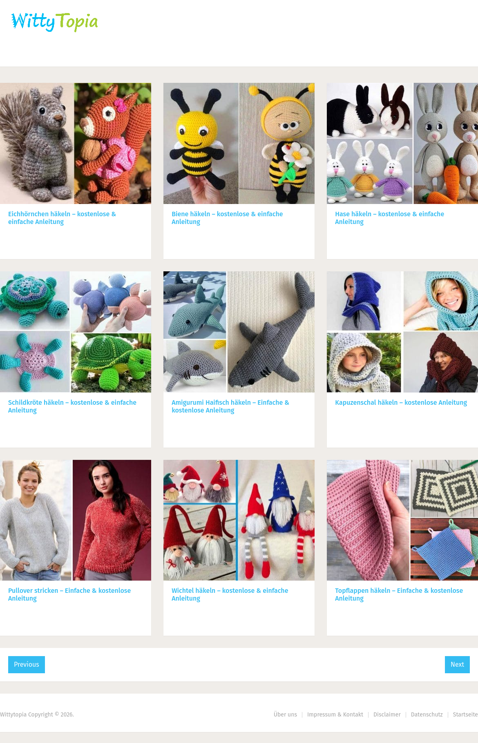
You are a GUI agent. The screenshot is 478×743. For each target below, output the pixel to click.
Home (21, 55)
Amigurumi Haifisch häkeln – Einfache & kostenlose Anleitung (230, 406)
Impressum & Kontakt (335, 714)
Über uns (285, 714)
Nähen (140, 55)
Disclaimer (387, 714)
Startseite (465, 714)
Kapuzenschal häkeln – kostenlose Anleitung (401, 402)
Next (457, 664)
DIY (251, 55)
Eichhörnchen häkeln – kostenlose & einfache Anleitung (62, 218)
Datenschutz (427, 714)
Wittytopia (13, 714)
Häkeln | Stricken (80, 55)
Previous (26, 664)
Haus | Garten (194, 55)
